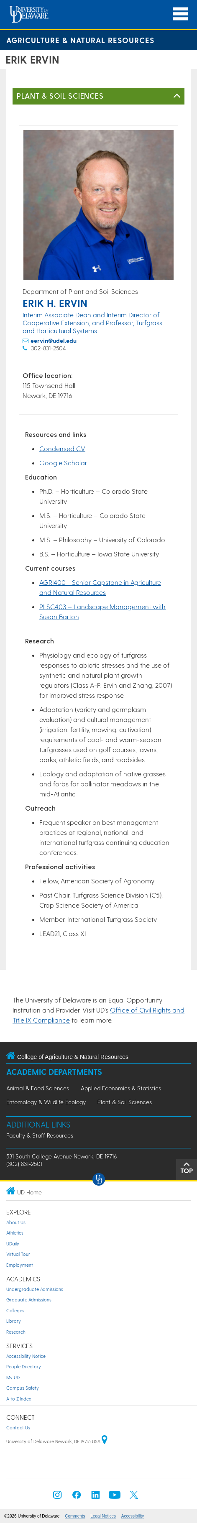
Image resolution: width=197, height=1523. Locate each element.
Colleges (15, 1310)
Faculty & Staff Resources (39, 1135)
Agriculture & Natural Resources (80, 40)
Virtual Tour (18, 1254)
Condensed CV (62, 448)
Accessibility (132, 1516)
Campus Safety (22, 1387)
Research (16, 1331)
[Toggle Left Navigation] (177, 96)
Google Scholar (63, 463)
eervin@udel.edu (54, 340)
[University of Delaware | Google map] (104, 1441)
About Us (16, 1222)
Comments (75, 1516)
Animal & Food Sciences (37, 1088)
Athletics (14, 1232)
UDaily (12, 1243)
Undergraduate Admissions (34, 1289)
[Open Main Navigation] (180, 14)
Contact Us (18, 1427)
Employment (19, 1265)
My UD (13, 1377)
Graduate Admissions (28, 1299)
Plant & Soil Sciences (60, 95)
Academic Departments (54, 1072)
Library (13, 1321)
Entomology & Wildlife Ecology (46, 1101)
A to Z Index (18, 1398)
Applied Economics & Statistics (121, 1088)
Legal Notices (103, 1516)
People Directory (23, 1366)
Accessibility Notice (26, 1356)
